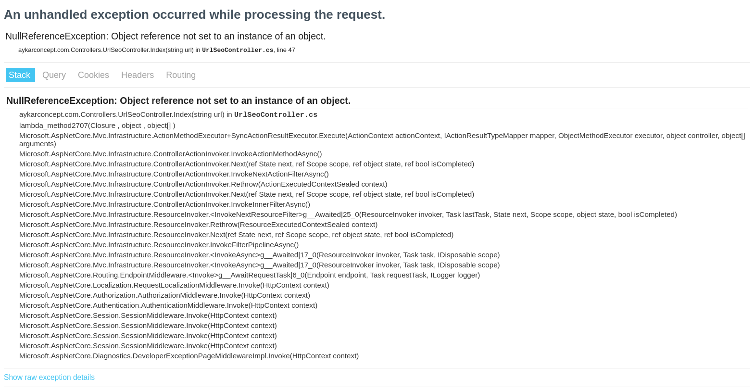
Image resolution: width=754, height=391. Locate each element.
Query (55, 75)
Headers (138, 75)
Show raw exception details (49, 377)
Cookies (95, 75)
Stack (21, 75)
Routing (181, 75)
